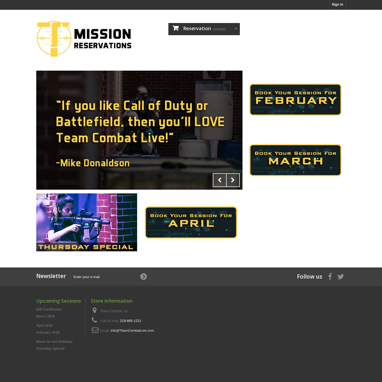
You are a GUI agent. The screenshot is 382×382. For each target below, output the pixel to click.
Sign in (337, 4)
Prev (220, 180)
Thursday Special (50, 349)
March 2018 (45, 316)
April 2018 (44, 326)
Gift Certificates (49, 309)
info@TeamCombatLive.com (132, 331)
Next (233, 180)
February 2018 (48, 332)
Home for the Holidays (54, 342)
